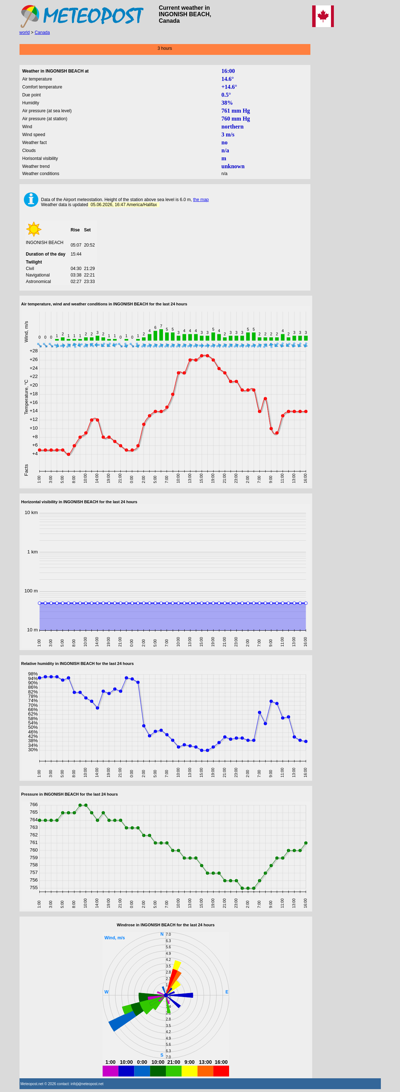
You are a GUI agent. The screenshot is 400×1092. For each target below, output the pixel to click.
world (25, 32)
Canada (42, 32)
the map (200, 199)
